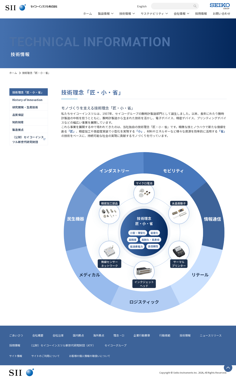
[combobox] (173, 6)
